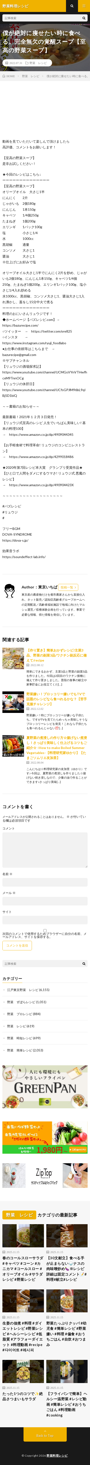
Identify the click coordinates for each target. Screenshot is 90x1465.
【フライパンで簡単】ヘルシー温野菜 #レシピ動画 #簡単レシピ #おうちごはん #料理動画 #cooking (66, 1404)
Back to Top (45, 1436)
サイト (7, 911)
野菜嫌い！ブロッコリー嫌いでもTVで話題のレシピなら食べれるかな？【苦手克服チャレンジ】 (56, 699)
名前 (7, 874)
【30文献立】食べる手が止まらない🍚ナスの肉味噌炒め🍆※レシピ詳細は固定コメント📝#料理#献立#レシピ (66, 1269)
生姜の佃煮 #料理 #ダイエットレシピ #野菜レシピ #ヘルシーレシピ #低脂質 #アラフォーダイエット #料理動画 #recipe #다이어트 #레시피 (22, 1336)
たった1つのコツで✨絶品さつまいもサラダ (22, 1396)
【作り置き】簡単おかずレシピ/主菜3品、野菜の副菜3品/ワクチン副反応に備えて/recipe (56, 655)
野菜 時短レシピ (19, 1038)
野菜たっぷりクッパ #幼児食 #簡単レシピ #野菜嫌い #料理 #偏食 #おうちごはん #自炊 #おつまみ (66, 1334)
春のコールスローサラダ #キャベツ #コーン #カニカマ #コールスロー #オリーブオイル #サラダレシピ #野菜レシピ (23, 1269)
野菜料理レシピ (57, 1455)
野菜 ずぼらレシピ (21, 1002)
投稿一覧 (67, 587)
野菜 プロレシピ (19, 1014)
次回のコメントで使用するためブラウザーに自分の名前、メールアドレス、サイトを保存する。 (44, 935)
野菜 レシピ (38, 62)
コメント (8, 828)
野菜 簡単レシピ (19, 1050)
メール (9, 892)
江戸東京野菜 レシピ (22, 990)
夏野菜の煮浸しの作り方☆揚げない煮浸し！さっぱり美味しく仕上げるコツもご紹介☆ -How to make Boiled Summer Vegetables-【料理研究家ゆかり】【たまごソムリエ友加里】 (56, 748)
